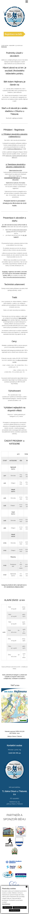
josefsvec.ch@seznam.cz (15, 149)
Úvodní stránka (4, 45)
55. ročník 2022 (18, 45)
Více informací (6, 904)
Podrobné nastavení (19, 907)
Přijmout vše (7, 907)
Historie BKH (12, 45)
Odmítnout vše (14, 910)
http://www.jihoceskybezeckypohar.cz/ (14, 277)
